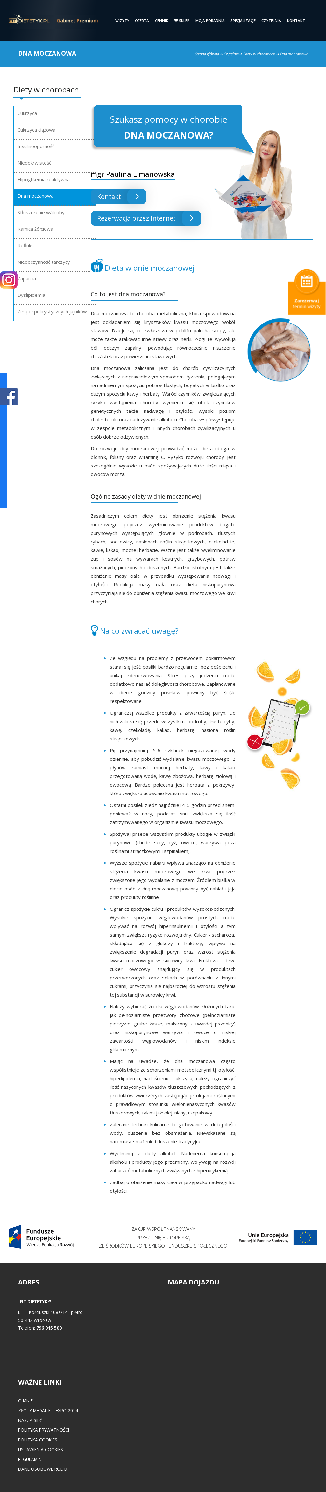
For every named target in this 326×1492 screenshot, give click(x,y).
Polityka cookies (37, 1440)
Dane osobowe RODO (42, 1469)
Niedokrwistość (34, 163)
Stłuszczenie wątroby (41, 212)
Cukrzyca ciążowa (36, 129)
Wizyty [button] (122, 20)
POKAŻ (9, 397)
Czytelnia (230, 53)
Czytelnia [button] (271, 20)
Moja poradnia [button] (210, 20)
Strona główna (207, 53)
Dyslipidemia (31, 295)
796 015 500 (49, 1328)
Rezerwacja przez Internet (149, 218)
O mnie (25, 1401)
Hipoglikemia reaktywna (44, 179)
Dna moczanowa (35, 196)
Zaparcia (27, 278)
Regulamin (30, 1459)
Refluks (26, 245)
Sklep (181, 20)
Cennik (161, 20)
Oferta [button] (142, 20)
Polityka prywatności (43, 1430)
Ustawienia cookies (40, 1450)
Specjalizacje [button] (243, 20)
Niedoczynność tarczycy (44, 262)
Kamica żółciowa (35, 229)
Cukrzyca (27, 113)
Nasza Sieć (30, 1420)
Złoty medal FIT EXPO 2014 (48, 1410)
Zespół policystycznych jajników (52, 311)
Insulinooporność (36, 146)
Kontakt (296, 20)
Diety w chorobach (259, 53)
